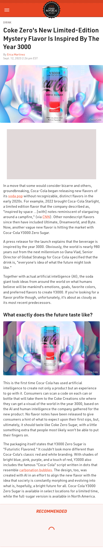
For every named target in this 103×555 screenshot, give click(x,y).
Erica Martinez (16, 54)
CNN (46, 217)
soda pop (15, 196)
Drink (7, 22)
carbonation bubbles (35, 470)
